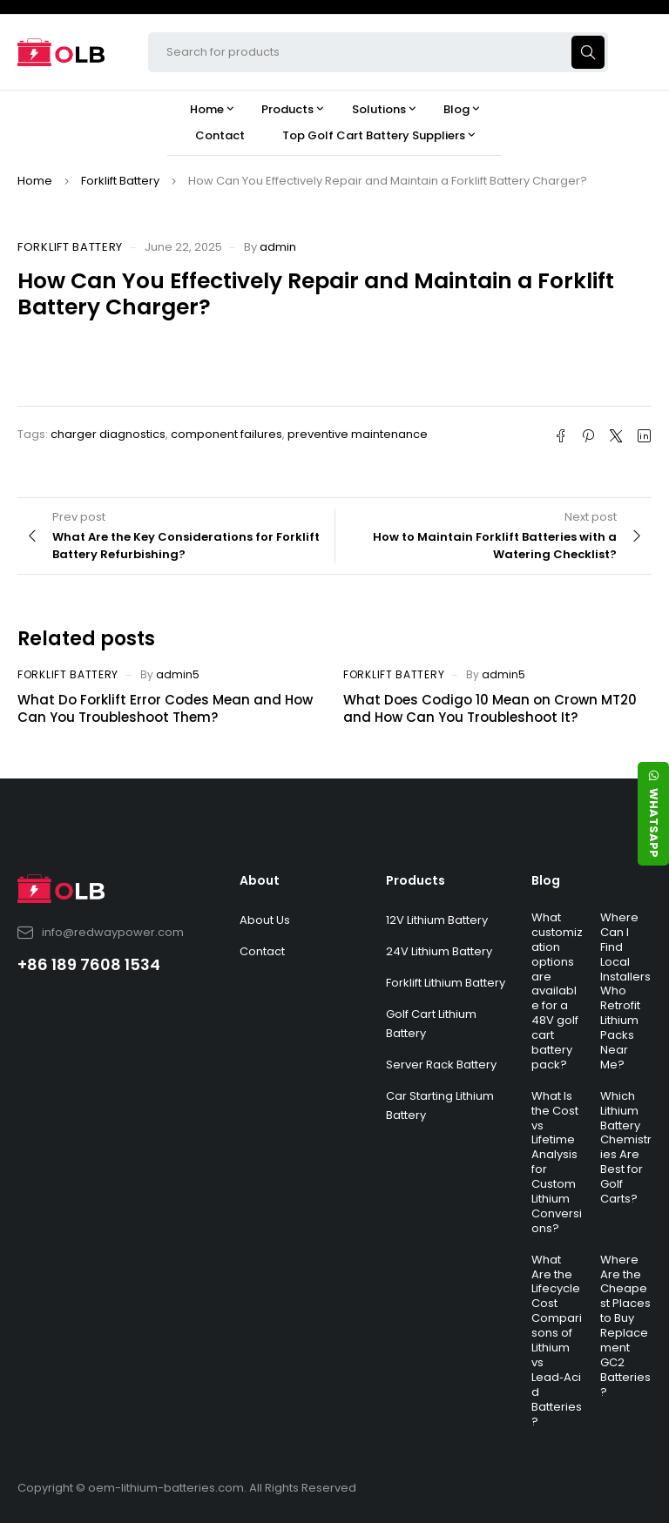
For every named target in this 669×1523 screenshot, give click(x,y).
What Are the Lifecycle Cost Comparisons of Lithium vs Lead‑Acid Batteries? (556, 1340)
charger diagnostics (108, 434)
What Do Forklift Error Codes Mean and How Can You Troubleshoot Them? (165, 708)
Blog (545, 880)
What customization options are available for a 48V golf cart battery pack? (557, 991)
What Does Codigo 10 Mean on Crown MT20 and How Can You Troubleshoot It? (490, 708)
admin (278, 247)
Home (34, 180)
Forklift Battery (120, 180)
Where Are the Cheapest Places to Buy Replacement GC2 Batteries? (625, 1325)
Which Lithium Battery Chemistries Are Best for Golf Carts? (626, 1147)
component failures (226, 434)
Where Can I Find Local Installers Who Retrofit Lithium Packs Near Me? (625, 991)
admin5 (177, 674)
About (260, 880)
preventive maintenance (357, 434)
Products (415, 880)
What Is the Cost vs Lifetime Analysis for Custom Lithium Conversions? (556, 1162)
